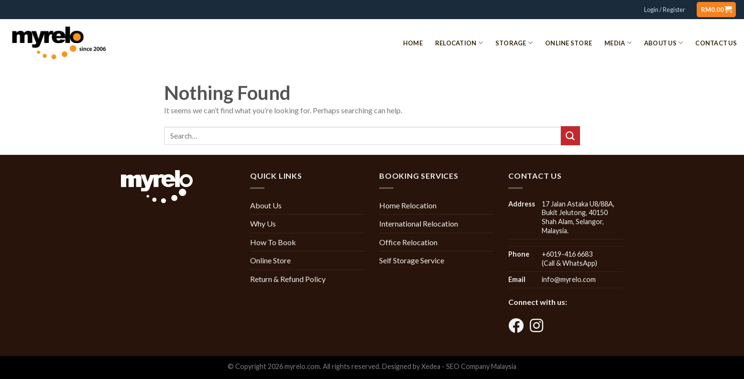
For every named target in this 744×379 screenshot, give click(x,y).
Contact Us (716, 43)
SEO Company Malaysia (481, 366)
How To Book (273, 242)
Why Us (263, 223)
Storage (514, 42)
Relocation (459, 42)
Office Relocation (408, 242)
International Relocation (418, 223)
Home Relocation (408, 205)
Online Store (568, 43)
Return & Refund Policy (288, 278)
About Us (663, 42)
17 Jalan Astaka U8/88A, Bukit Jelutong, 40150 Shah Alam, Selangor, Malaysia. (578, 217)
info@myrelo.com (569, 279)
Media (618, 42)
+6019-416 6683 (567, 254)
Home (413, 43)
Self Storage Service (411, 260)
